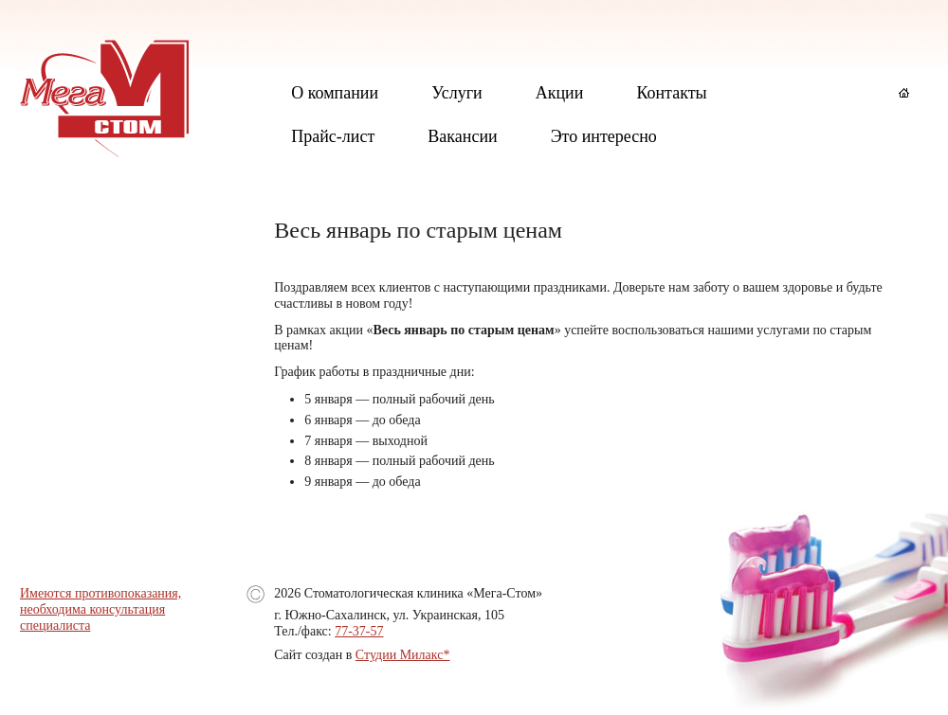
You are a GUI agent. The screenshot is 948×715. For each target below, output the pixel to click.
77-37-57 (359, 631)
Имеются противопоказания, (100, 593)
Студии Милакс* (403, 655)
